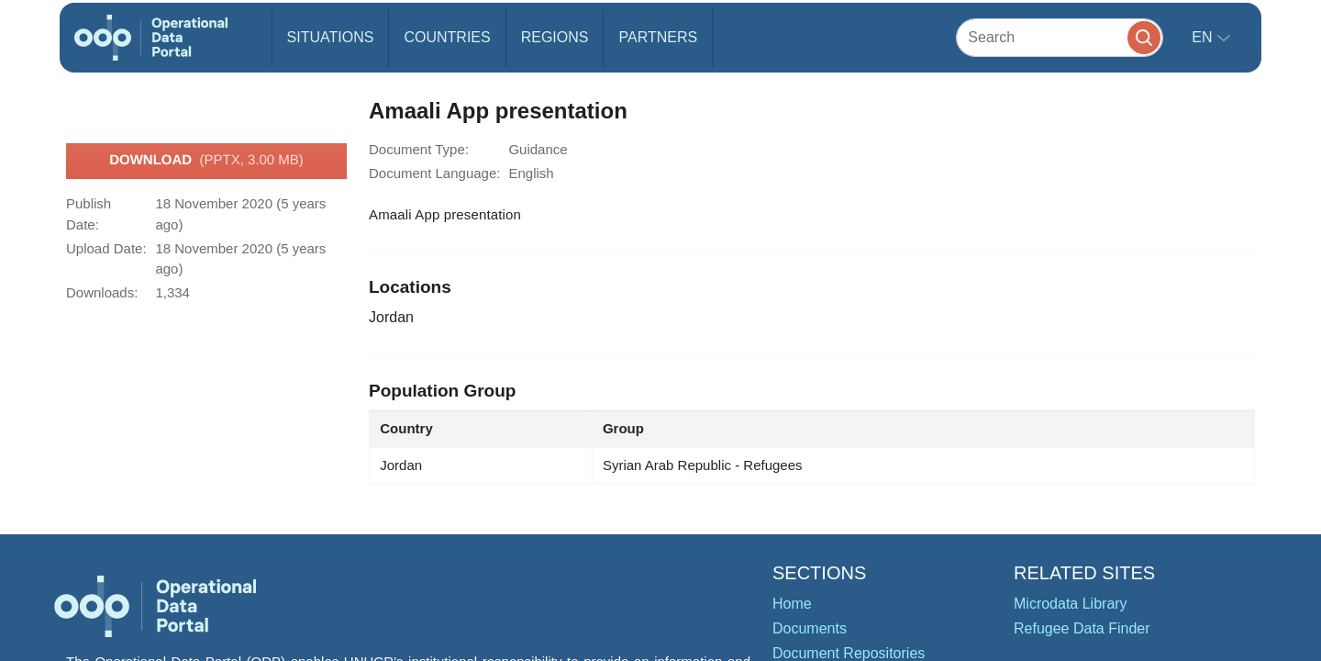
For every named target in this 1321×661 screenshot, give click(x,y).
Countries (447, 37)
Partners (657, 37)
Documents (809, 628)
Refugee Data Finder (1082, 628)
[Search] (1059, 37)
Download (206, 160)
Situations (330, 37)
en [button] (1204, 37)
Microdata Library (1070, 603)
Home (792, 603)
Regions (555, 37)
